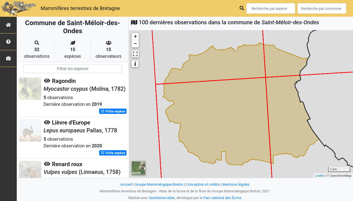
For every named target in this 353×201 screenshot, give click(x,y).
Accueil (126, 184)
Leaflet (319, 175)
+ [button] (135, 36)
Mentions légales (235, 184)
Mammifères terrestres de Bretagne (80, 8)
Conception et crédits (203, 184)
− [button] (135, 43)
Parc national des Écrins (222, 198)
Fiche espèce (113, 111)
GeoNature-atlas (162, 198)
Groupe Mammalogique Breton (159, 184)
